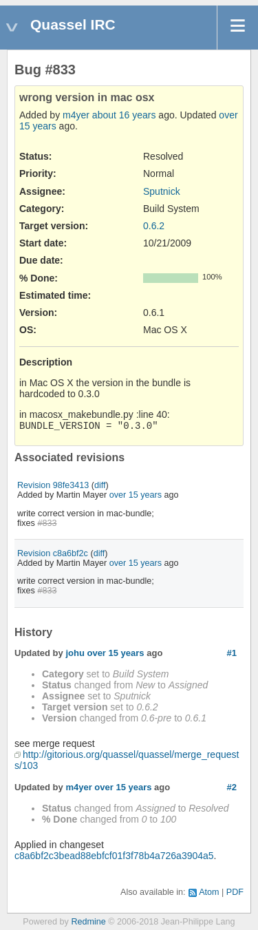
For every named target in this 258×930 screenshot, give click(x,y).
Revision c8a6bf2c (52, 553)
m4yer (76, 114)
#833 (46, 523)
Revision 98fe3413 (53, 485)
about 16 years (124, 114)
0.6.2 (153, 225)
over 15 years (135, 495)
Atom (209, 892)
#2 (232, 787)
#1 (232, 653)
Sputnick (161, 191)
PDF (235, 892)
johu (74, 653)
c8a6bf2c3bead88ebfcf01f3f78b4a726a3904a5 (114, 855)
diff (100, 485)
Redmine (88, 922)
